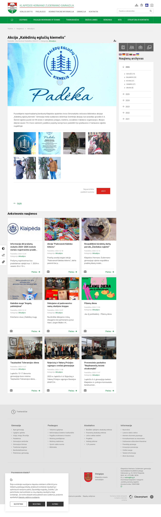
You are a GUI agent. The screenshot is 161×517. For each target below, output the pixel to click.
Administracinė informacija (61, 12)
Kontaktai (93, 12)
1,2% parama (90, 444)
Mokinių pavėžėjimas (57, 438)
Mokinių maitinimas (56, 441)
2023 (128, 107)
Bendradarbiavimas (20, 450)
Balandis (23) (131, 77)
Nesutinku (37, 504)
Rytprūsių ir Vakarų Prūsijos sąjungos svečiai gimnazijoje (60, 364)
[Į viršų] (151, 497)
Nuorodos (126, 430)
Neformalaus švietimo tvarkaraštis (62, 433)
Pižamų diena (90, 303)
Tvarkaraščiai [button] (72, 20)
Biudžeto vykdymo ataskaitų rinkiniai (99, 430)
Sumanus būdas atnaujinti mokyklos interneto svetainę (118, 498)
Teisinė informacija (129, 453)
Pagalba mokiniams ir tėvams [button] (46, 20)
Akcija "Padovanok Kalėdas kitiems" (60, 245)
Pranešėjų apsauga (129, 444)
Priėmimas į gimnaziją (21, 453)
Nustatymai (18, 504)
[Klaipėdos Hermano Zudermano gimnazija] (14, 8)
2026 (128, 67)
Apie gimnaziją (18, 430)
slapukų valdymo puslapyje (29, 497)
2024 (128, 100)
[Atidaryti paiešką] (151, 11)
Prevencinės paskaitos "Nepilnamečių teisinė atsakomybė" (95, 365)
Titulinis (10, 29)
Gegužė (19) (130, 74)
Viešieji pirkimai (91, 441)
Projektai (89, 438)
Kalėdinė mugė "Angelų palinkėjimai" (21, 304)
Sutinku (55, 504)
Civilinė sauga (127, 450)
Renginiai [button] (108, 20)
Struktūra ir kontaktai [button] (138, 20)
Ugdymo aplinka (19, 433)
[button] (136, 5)
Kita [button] (120, 20)
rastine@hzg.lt (129, 477)
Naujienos (20, 29)
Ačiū (103, 191)
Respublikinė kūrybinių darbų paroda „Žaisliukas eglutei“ (97, 245)
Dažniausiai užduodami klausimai (134, 441)
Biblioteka (53, 447)
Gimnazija (81, 12)
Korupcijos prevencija (130, 447)
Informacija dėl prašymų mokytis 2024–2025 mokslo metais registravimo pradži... (23, 247)
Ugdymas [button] (23, 20)
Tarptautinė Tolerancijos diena (24, 362)
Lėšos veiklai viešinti (93, 435)
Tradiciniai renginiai (20, 447)
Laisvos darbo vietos (130, 433)
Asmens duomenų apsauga (132, 435)
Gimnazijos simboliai (20, 441)
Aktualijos (30, 29)
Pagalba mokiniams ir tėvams (60, 435)
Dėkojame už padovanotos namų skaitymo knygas (59, 304)
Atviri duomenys (128, 456)
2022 (128, 113)
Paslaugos (41, 12)
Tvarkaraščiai (19, 412)
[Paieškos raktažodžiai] (135, 11)
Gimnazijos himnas (20, 444)
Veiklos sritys (26, 12)
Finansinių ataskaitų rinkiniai (96, 433)
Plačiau (34, 272)
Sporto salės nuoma (57, 444)
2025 (128, 94)
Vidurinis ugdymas (56, 430)
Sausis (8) (129, 88)
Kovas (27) (130, 81)
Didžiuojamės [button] (91, 20)
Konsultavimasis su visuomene (134, 438)
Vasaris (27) (130, 84)
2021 (128, 119)
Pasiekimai (17, 438)
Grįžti (19, 203)
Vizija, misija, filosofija (21, 435)
